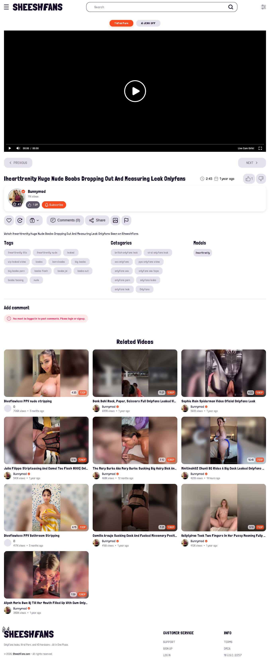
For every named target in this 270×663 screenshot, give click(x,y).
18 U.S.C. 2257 (233, 655)
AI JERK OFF (148, 23)
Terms (228, 642)
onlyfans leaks (148, 280)
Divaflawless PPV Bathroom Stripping (31, 535)
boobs (39, 261)
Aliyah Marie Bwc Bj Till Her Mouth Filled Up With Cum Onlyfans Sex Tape (46, 603)
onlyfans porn (122, 280)
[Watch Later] (20, 220)
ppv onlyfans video (149, 261)
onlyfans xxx (122, 270)
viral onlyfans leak (158, 252)
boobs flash (41, 270)
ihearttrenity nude (47, 252)
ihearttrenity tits (17, 252)
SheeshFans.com (21, 653)
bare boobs (58, 261)
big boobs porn (16, 270)
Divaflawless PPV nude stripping (28, 401)
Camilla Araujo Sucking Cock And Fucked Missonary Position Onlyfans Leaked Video (135, 535)
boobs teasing (16, 280)
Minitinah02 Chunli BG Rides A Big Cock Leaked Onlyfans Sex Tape (223, 468)
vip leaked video (17, 261)
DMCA (227, 648)
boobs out (83, 270)
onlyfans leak (122, 289)
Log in (167, 655)
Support (169, 642)
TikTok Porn (121, 23)
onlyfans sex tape (149, 270)
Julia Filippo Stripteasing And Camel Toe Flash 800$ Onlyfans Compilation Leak (46, 468)
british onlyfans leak (126, 252)
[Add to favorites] (9, 220)
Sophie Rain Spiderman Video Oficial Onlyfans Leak (218, 401)
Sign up (168, 648)
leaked (71, 252)
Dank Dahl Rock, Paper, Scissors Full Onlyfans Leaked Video (135, 401)
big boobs (80, 261)
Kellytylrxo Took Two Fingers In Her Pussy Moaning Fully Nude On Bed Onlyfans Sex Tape (223, 535)
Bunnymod (37, 191)
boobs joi (63, 270)
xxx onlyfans (122, 261)
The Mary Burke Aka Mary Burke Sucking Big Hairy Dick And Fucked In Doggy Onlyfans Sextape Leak (135, 468)
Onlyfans (144, 289)
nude (36, 280)
